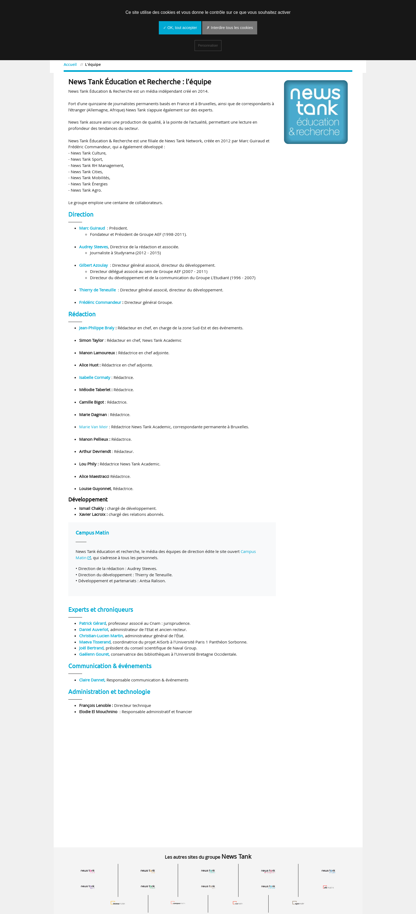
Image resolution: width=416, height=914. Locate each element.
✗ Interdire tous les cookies (230, 27)
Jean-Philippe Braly (96, 329)
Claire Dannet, (93, 681)
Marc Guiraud (92, 229)
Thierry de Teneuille (97, 291)
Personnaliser (208, 45)
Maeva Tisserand (95, 643)
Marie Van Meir (93, 428)
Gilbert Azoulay (93, 266)
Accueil (74, 64)
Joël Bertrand (91, 649)
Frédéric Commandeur (100, 303)
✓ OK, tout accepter (180, 27)
